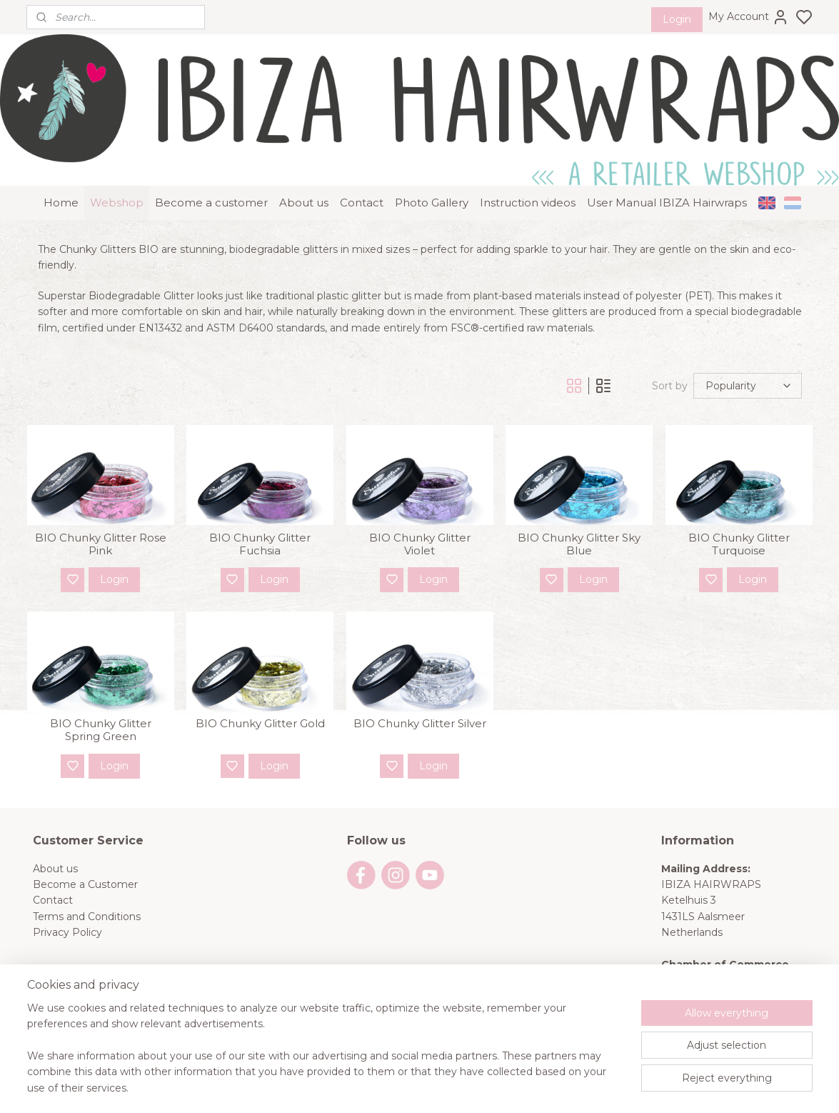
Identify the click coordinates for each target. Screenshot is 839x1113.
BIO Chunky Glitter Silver (419, 708)
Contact (361, 187)
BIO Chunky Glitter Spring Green (100, 714)
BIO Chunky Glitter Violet (419, 528)
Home (61, 187)
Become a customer (211, 187)
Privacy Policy (67, 916)
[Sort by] (747, 370)
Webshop (117, 187)
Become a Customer (85, 868)
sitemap (468, 1087)
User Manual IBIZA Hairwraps (667, 187)
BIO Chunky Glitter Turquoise (739, 528)
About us (303, 187)
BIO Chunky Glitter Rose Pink (100, 528)
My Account (748, 17)
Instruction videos (528, 187)
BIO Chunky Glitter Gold (259, 708)
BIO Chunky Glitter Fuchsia (260, 528)
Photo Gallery (431, 187)
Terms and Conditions (87, 900)
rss (494, 1087)
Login (677, 19)
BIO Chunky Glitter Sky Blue (579, 528)
